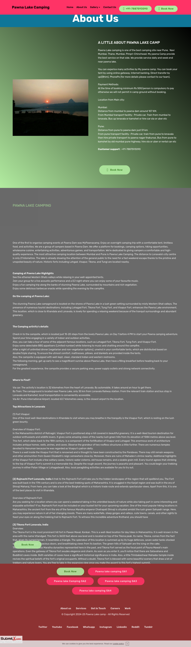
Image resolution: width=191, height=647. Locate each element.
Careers (115, 612)
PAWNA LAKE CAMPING (32, 210)
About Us (81, 7)
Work (128, 612)
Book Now (166, 9)
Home (70, 7)
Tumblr (148, 630)
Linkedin (122, 630)
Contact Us (109, 7)
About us (65, 612)
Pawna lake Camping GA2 (70, 586)
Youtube (57, 630)
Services (81, 612)
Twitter (42, 630)
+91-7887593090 (135, 9)
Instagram (106, 630)
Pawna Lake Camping (31, 7)
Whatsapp (89, 630)
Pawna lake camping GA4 (96, 595)
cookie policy (118, 644)
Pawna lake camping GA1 (111, 576)
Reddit (136, 630)
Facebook (72, 630)
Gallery (94, 7)
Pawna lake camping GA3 (121, 586)
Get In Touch (98, 612)
